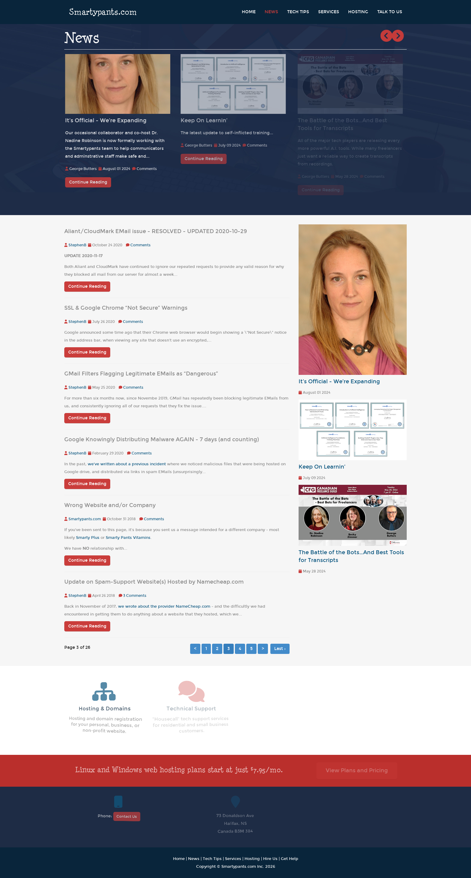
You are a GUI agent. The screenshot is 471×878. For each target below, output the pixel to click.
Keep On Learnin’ (206, 120)
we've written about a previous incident (127, 463)
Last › (280, 648)
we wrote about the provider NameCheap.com (164, 606)
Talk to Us (389, 11)
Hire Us (270, 858)
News (271, 11)
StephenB (77, 245)
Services (328, 11)
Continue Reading (89, 182)
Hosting (358, 11)
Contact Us (126, 816)
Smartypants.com (103, 12)
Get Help (289, 858)
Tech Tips (298, 11)
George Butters (84, 169)
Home (249, 11)
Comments (148, 169)
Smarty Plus (87, 537)
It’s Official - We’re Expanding (107, 120)
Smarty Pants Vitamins (128, 537)
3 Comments (134, 596)
